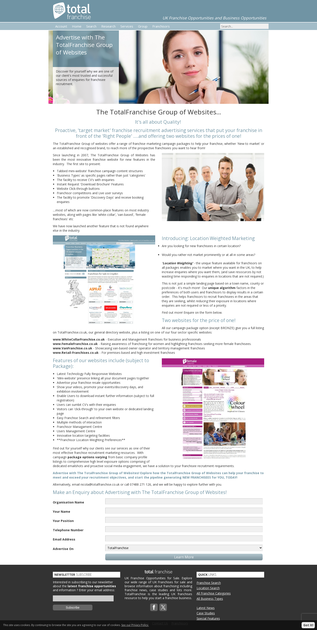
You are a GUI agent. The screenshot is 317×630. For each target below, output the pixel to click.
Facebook (154, 607)
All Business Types (210, 598)
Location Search (208, 588)
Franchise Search (209, 583)
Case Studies (206, 613)
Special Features (208, 618)
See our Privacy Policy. (135, 625)
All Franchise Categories (214, 593)
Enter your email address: (97, 590)
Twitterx (163, 607)
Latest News (206, 608)
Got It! (308, 625)
